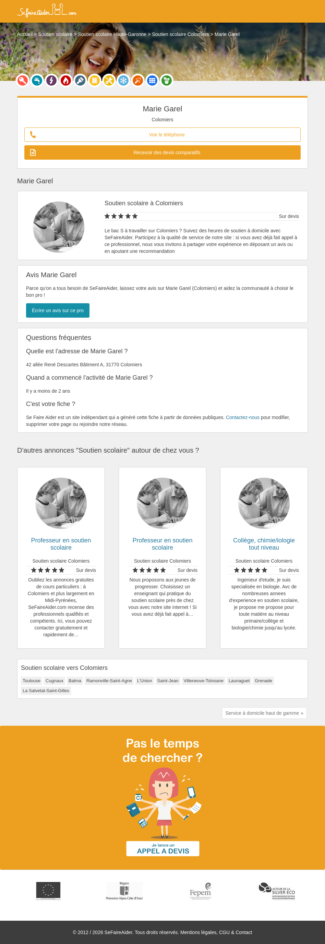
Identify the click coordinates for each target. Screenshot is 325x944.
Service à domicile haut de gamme (262, 713)
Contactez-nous (243, 417)
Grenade (263, 680)
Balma (75, 680)
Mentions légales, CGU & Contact (216, 932)
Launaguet (239, 680)
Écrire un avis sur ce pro (58, 310)
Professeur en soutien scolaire (61, 544)
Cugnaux (54, 680)
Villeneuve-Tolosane (204, 680)
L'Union (144, 680)
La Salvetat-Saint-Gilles (46, 690)
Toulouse (31, 680)
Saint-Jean (168, 680)
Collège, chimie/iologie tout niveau (264, 544)
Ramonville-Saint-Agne (109, 680)
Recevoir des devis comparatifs (115, 152)
